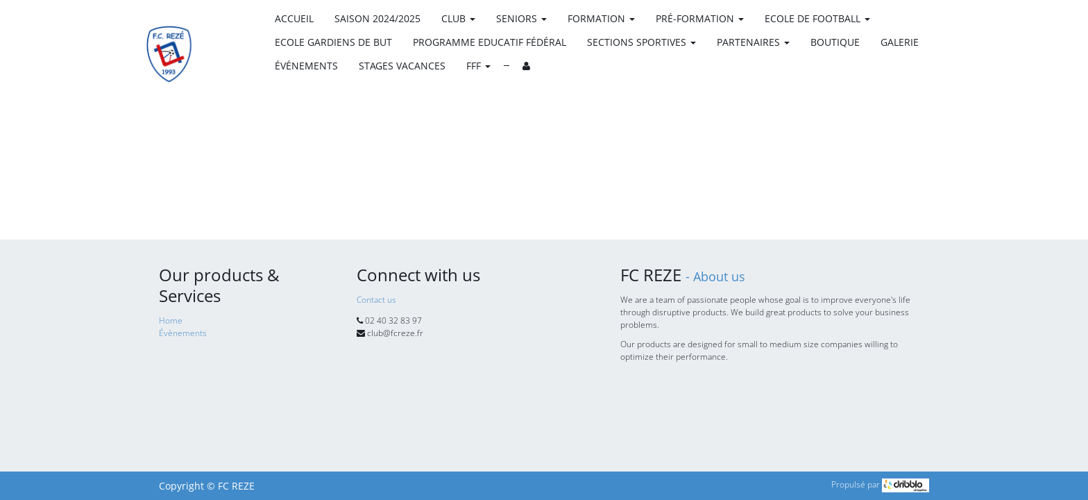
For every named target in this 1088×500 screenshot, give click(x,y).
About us (719, 276)
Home (170, 320)
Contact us (376, 300)
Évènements (183, 333)
